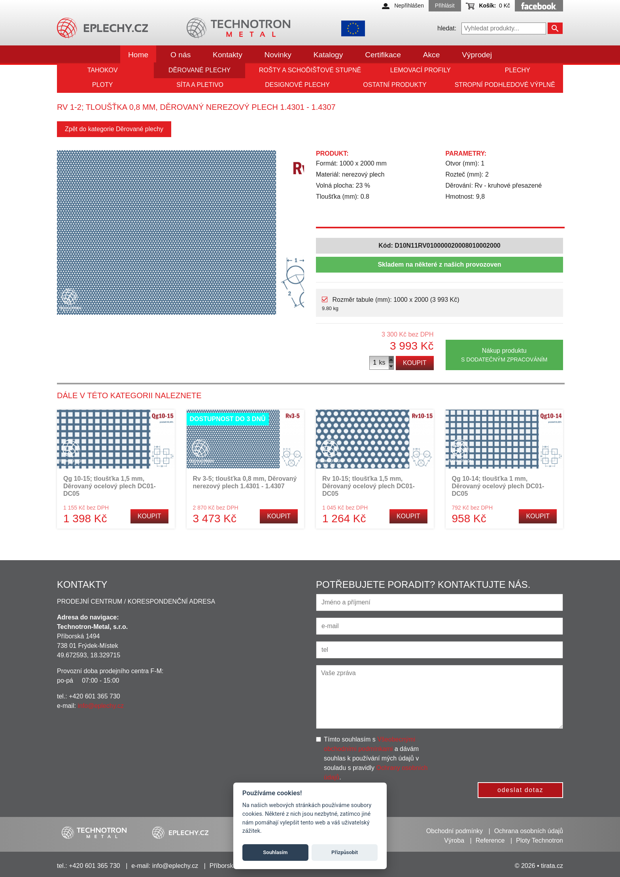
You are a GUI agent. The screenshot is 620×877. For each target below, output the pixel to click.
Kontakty (227, 55)
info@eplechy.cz (100, 705)
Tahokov (102, 70)
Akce (431, 55)
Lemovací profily (420, 70)
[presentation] (506, 750)
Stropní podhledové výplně (505, 84)
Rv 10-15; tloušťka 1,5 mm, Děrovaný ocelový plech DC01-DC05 (368, 486)
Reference (490, 840)
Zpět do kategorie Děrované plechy (114, 129)
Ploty (102, 84)
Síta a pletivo (199, 84)
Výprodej (477, 55)
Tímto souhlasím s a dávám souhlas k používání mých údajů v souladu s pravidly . (375, 758)
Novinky (278, 55)
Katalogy (328, 55)
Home (138, 55)
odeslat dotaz (520, 790)
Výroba (454, 840)
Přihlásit (445, 5)
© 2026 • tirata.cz (539, 865)
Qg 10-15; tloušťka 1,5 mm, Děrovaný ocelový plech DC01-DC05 (109, 486)
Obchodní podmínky (454, 831)
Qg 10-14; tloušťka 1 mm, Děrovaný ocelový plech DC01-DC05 (498, 486)
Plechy (517, 70)
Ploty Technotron (539, 840)
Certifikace (383, 55)
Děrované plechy (199, 70)
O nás (180, 55)
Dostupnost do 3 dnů (228, 419)
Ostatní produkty (394, 84)
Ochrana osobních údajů (528, 831)
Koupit (415, 362)
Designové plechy (297, 84)
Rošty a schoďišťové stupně (310, 70)
